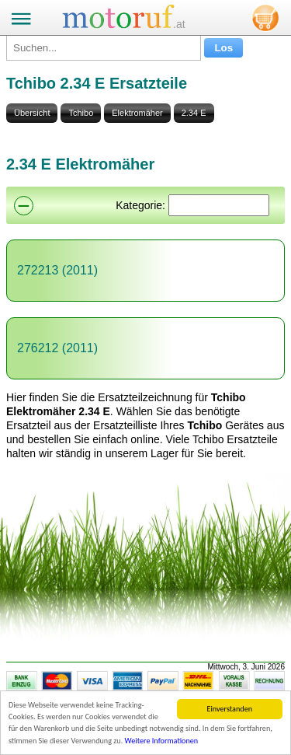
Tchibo (80, 112)
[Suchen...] (103, 48)
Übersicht (32, 112)
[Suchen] (218, 205)
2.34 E (194, 112)
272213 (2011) (57, 270)
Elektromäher (137, 112)
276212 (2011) (57, 348)
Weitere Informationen (162, 741)
